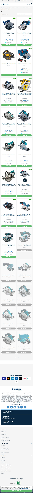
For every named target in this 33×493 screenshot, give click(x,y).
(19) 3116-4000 (6, 412)
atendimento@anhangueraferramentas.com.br (9, 418)
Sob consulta (8, 74)
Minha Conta (3, 438)
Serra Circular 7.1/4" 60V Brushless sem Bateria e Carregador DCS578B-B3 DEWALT (9, 64)
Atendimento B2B (4, 435)
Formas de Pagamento (5, 446)
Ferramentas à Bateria (9, 7)
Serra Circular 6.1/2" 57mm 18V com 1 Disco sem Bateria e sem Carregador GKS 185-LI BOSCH (8, 94)
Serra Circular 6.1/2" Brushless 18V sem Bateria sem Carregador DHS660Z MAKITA (9, 348)
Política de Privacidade (5, 452)
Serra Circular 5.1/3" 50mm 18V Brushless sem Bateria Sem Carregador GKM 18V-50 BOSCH (9, 215)
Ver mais (18, 402)
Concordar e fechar (16, 490)
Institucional (16, 429)
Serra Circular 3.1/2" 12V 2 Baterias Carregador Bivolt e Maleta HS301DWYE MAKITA (24, 348)
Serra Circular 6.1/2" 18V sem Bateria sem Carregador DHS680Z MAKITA (8, 245)
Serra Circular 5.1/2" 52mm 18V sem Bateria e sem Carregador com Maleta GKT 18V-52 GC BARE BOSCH (24, 64)
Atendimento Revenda (5, 437)
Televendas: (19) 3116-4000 (6, 464)
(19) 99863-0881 (6, 422)
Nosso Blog (3, 441)
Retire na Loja (3, 458)
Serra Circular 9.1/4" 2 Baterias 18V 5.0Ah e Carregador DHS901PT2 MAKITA (24, 276)
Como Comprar (3, 445)
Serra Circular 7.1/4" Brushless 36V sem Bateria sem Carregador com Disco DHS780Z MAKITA (24, 300)
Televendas (16, 462)
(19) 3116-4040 (6, 417)
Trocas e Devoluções (5, 449)
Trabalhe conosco (4, 434)
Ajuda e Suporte (16, 443)
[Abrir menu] (1, 4)
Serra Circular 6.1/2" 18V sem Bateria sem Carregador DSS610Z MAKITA (24, 245)
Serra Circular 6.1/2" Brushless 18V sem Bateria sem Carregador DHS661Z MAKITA (24, 324)
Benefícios (16, 455)
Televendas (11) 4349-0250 (6, 471)
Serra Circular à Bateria (25, 7)
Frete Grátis (3, 457)
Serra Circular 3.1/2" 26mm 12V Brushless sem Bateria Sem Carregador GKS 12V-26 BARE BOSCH (24, 215)
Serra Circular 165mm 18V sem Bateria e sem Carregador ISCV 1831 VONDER (24, 94)
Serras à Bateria (17, 7)
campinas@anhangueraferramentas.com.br (6, 465)
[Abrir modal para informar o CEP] (27, 4)
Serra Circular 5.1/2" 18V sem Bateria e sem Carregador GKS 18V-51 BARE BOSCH (24, 33)
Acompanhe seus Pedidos (5, 440)
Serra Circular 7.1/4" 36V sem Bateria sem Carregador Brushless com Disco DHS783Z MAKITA (8, 324)
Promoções (3, 460)
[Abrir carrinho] (31, 4)
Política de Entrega (4, 451)
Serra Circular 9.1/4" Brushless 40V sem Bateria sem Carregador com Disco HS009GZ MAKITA (8, 124)
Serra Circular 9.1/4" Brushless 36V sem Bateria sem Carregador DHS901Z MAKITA (8, 300)
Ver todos (2, 473)
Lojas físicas (3, 432)
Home (3, 7)
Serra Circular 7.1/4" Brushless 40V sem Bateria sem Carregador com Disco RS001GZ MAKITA (9, 155)
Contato (2, 454)
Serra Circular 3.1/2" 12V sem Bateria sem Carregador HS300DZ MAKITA (8, 276)
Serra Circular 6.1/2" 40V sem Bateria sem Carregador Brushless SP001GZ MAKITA (24, 155)
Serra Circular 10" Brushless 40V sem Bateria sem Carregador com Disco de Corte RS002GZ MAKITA (8, 185)
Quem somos (3, 431)
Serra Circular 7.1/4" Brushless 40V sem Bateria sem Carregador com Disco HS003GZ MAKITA (24, 124)
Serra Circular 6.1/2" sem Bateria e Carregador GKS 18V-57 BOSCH (8, 33)
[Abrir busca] (29, 4)
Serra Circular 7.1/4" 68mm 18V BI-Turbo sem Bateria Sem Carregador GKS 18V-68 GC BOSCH (24, 185)
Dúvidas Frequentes (4, 448)
